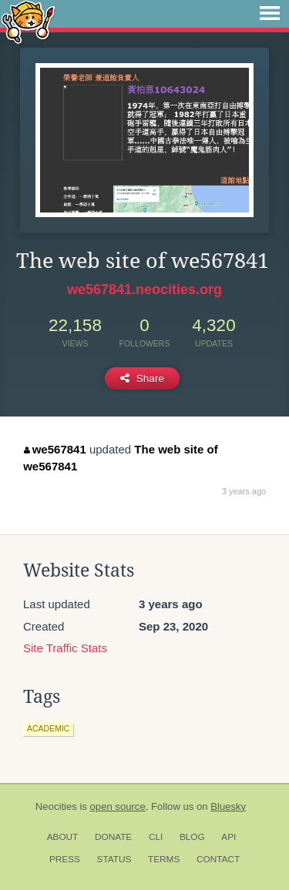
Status (114, 859)
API (228, 836)
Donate (113, 836)
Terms (164, 859)
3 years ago (244, 491)
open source (118, 806)
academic (48, 728)
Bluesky (228, 806)
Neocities (56, 806)
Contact (218, 859)
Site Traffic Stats (65, 647)
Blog (192, 836)
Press (64, 859)
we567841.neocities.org (144, 289)
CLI (156, 836)
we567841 (55, 449)
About (63, 836)
